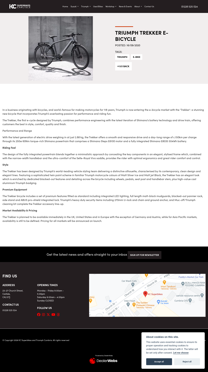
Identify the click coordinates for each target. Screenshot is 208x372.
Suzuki (74, 6)
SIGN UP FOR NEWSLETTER (144, 254)
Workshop (110, 6)
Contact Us (149, 6)
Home (65, 6)
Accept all (159, 361)
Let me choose (181, 352)
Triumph (85, 6)
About (137, 6)
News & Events (125, 6)
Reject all (187, 361)
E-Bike (136, 56)
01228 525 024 (189, 6)
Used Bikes (98, 6)
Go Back (123, 66)
